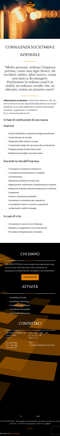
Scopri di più (30, 277)
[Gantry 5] (30, 4)
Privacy (30, 428)
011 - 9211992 (12, 345)
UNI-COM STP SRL (29, 416)
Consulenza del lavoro (19, 313)
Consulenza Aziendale (19, 309)
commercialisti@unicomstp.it (42, 345)
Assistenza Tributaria (19, 301)
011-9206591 (11, 342)
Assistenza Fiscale (17, 297)
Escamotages (15, 433)
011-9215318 (11, 347)
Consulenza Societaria (19, 305)
